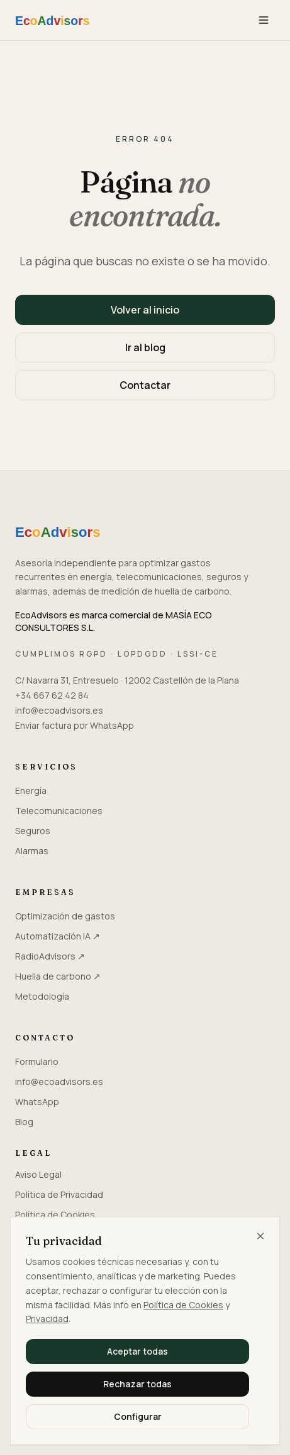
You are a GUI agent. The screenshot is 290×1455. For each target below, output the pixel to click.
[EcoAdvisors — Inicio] (69, 20)
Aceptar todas (137, 1351)
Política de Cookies (183, 1305)
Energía (31, 790)
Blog (24, 1122)
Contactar (145, 385)
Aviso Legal (38, 1174)
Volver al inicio (145, 310)
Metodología (42, 996)
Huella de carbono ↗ (58, 976)
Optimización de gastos (65, 916)
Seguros (32, 831)
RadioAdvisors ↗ (50, 956)
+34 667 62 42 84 (52, 695)
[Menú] (263, 20)
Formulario (37, 1061)
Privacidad (47, 1319)
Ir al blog (145, 347)
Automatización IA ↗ (57, 936)
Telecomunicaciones (59, 811)
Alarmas (31, 851)
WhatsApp (37, 1102)
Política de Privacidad (59, 1194)
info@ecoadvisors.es (59, 710)
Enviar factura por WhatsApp (74, 725)
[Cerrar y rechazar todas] (260, 1236)
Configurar (138, 1416)
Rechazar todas (137, 1384)
